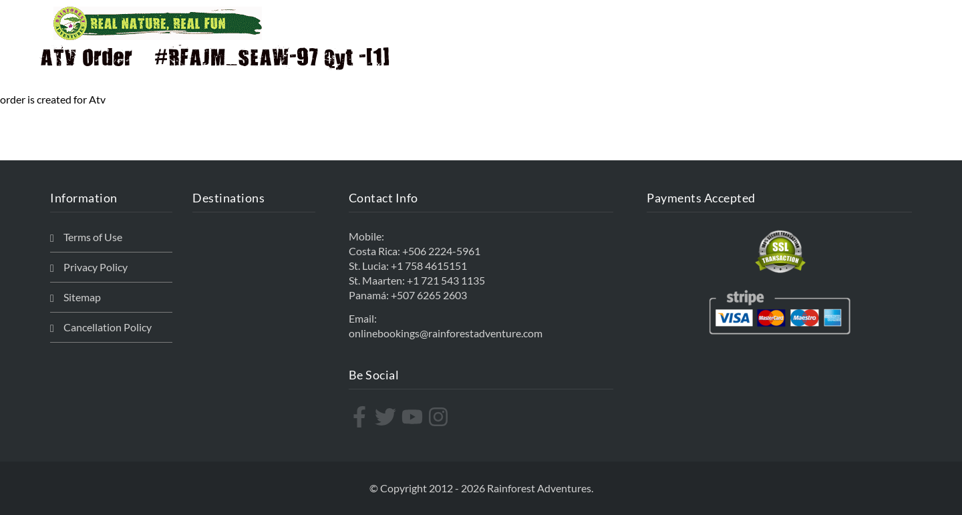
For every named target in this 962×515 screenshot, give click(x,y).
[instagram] (440, 416)
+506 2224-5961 (441, 250)
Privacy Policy (95, 267)
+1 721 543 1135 (446, 280)
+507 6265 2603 (429, 295)
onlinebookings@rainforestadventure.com (445, 333)
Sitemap (82, 297)
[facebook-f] (361, 416)
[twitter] (387, 416)
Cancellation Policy (107, 327)
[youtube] (414, 416)
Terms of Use (92, 236)
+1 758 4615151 (429, 265)
